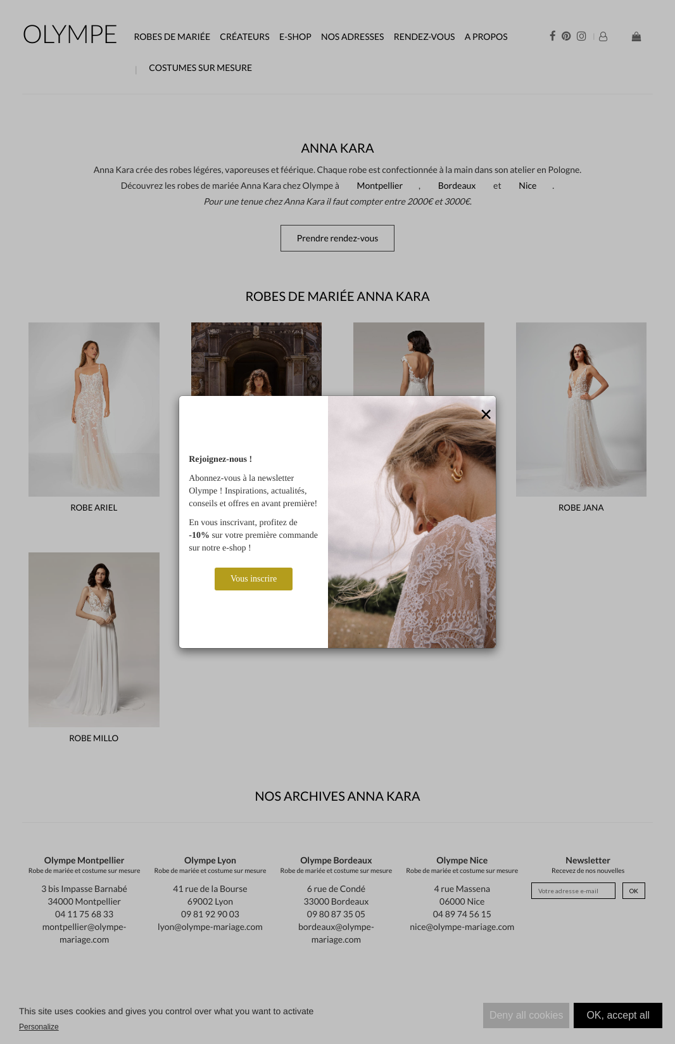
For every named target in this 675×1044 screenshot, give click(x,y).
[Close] (486, 415)
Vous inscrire (253, 578)
